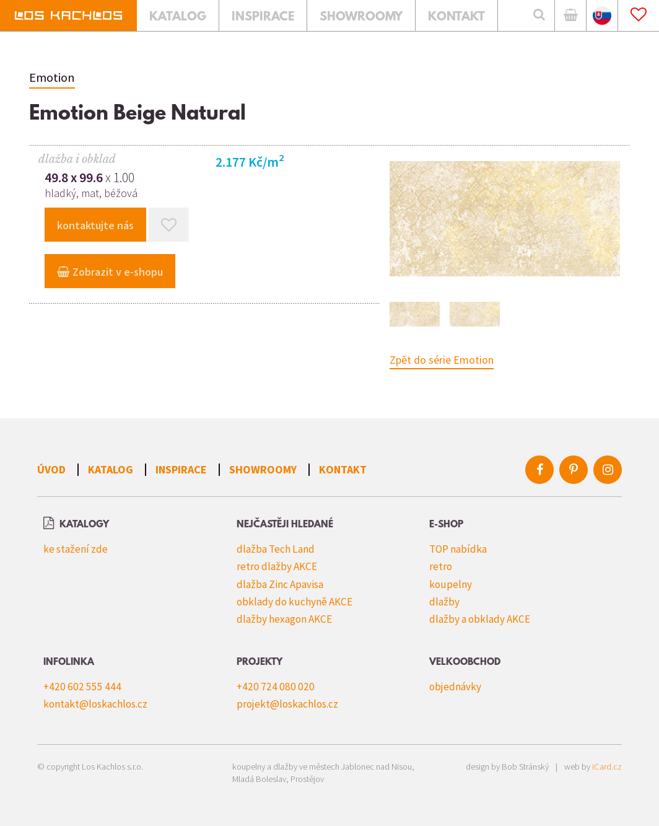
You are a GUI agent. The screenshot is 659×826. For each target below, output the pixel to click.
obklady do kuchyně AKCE (294, 602)
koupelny (450, 584)
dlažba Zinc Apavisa (280, 584)
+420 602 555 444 (82, 686)
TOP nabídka (458, 549)
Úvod (51, 469)
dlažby (444, 602)
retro (440, 566)
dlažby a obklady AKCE (479, 619)
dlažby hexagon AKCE (284, 619)
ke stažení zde (75, 549)
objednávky (455, 686)
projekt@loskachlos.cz (287, 704)
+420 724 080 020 (276, 686)
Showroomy (263, 469)
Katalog (110, 469)
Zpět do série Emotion (442, 360)
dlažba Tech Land (276, 549)
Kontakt (343, 469)
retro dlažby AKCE (277, 566)
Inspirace (181, 469)
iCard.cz (607, 766)
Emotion (52, 77)
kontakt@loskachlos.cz (95, 704)
